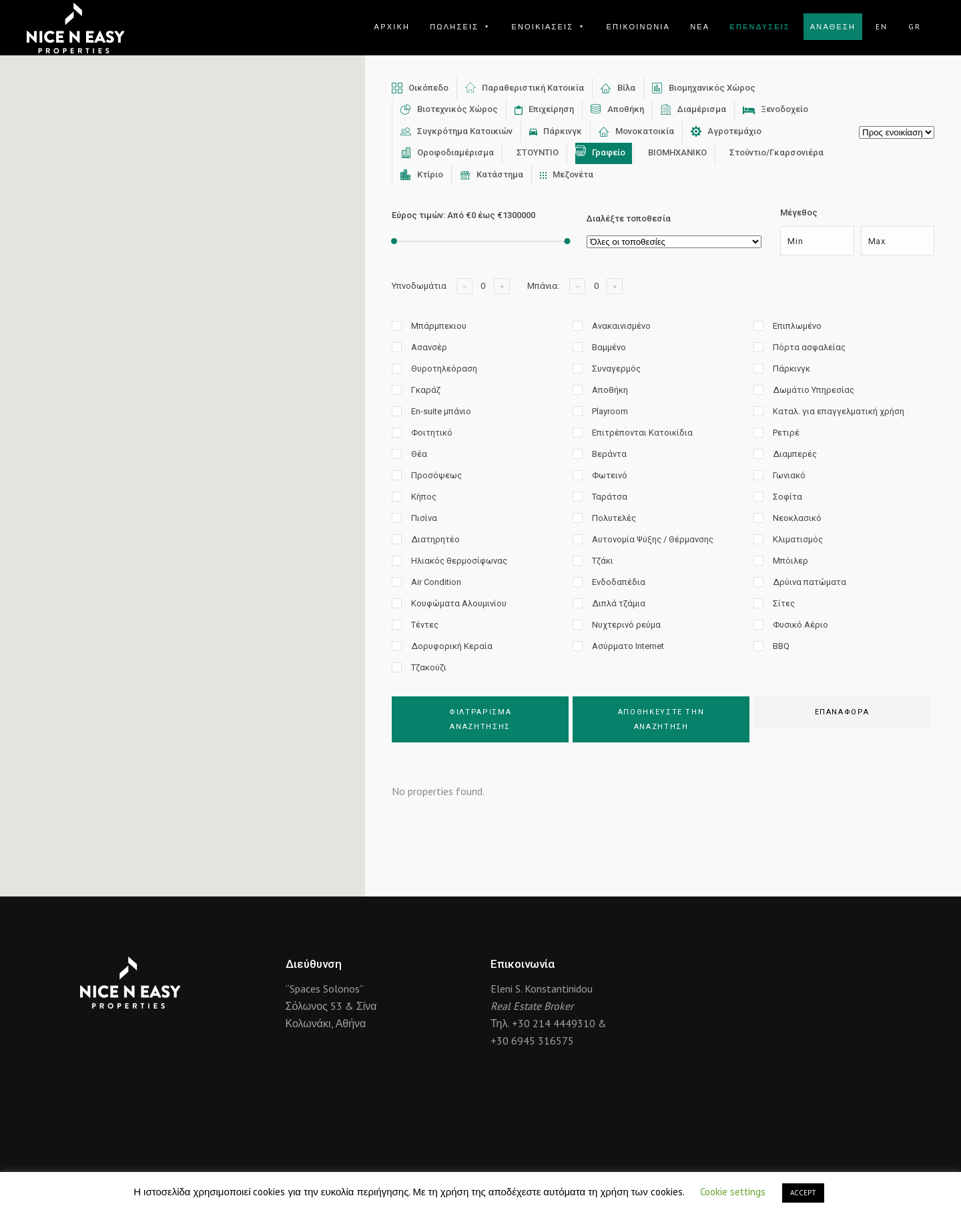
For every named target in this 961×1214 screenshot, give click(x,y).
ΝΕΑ (699, 26)
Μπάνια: (543, 286)
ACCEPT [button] (803, 1192)
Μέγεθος (799, 212)
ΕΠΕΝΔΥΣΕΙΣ (759, 26)
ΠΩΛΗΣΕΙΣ (460, 26)
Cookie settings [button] (732, 1191)
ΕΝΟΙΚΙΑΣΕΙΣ (548, 26)
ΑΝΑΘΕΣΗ (833, 26)
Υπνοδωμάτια (419, 286)
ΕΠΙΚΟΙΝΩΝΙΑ (638, 26)
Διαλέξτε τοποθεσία (629, 218)
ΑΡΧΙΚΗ (392, 26)
